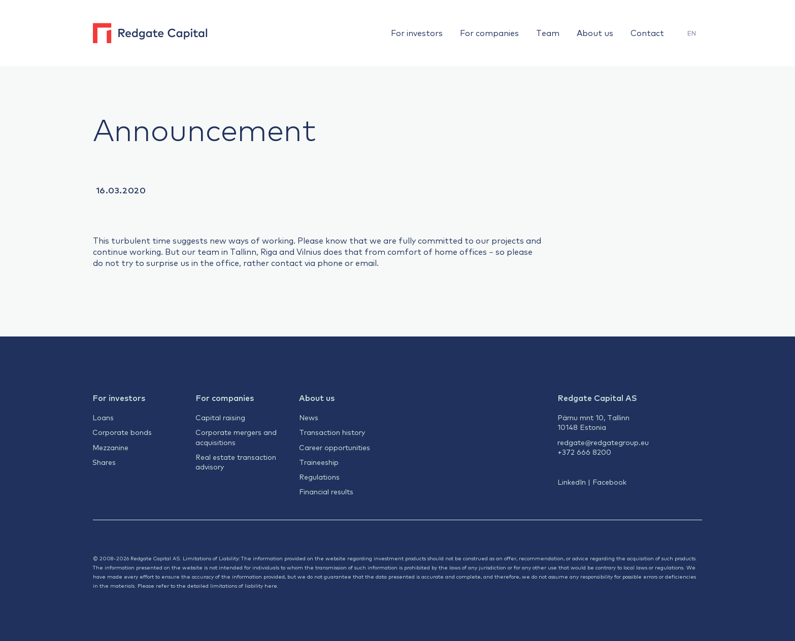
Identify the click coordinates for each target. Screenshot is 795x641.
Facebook (609, 481)
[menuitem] (691, 33)
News (308, 417)
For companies (489, 32)
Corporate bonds (122, 431)
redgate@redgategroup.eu (603, 442)
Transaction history (332, 431)
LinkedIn (571, 481)
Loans (103, 417)
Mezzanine (110, 447)
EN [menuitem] (691, 33)
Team (547, 32)
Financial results (326, 491)
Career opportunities (334, 447)
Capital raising (220, 417)
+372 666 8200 (584, 451)
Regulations (319, 476)
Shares (104, 461)
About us (595, 32)
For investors (417, 32)
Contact (647, 32)
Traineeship (319, 461)
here (270, 585)
